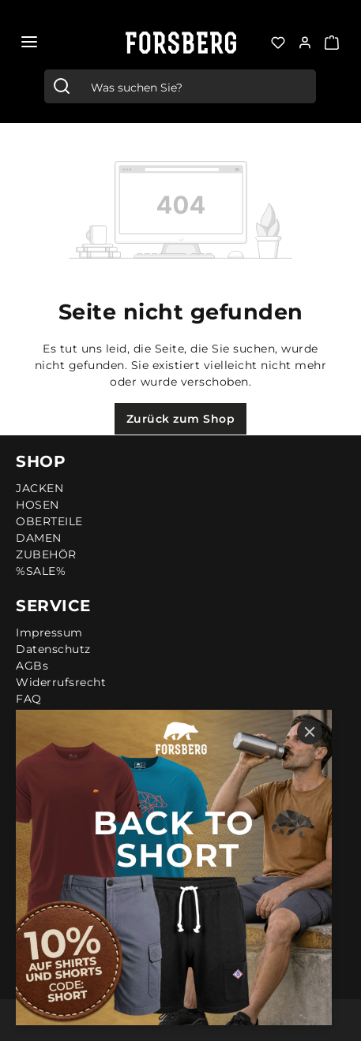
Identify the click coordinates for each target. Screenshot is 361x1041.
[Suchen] (61, 86)
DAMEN (39, 538)
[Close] (309, 731)
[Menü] (29, 41)
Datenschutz (53, 649)
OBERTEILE (49, 521)
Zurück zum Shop (180, 419)
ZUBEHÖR (46, 554)
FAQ (29, 699)
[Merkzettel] (278, 41)
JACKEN (39, 488)
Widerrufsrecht (61, 682)
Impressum (49, 632)
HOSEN (37, 505)
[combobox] (197, 86)
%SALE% (41, 571)
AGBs (32, 666)
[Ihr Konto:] (304, 41)
